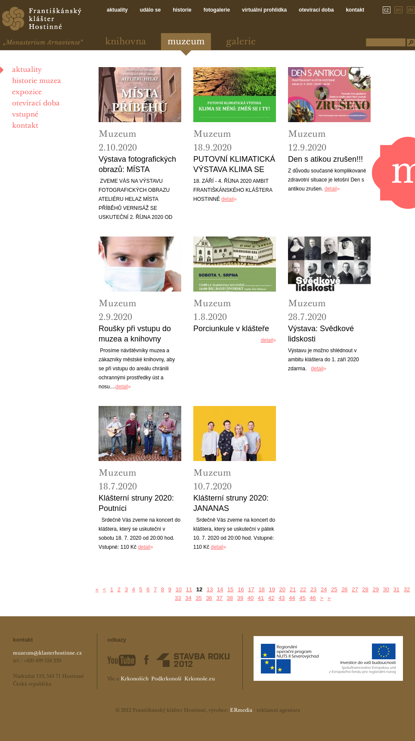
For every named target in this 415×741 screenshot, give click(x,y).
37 (219, 598)
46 (313, 598)
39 (240, 598)
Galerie (241, 42)
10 (179, 589)
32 (407, 589)
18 (261, 589)
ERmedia (241, 710)
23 (313, 589)
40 (251, 598)
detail (227, 199)
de (411, 10)
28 (365, 589)
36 (209, 598)
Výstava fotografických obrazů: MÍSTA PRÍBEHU (137, 165)
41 (261, 598)
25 (334, 589)
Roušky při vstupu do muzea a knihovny (135, 333)
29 (375, 589)
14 (220, 589)
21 (293, 589)
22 (303, 589)
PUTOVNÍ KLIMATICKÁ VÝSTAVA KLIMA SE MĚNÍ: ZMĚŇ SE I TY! (234, 165)
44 (292, 598)
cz (386, 10)
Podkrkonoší (166, 679)
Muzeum (185, 42)
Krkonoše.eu (199, 679)
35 (198, 598)
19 (272, 589)
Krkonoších (135, 679)
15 (230, 589)
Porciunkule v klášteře (231, 328)
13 (210, 589)
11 (189, 589)
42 (271, 598)
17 (251, 589)
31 (396, 589)
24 (324, 589)
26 (344, 589)
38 (230, 598)
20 (282, 589)
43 (282, 598)
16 (241, 589)
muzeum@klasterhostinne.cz (47, 653)
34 (188, 598)
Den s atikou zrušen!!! (325, 159)
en (398, 10)
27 (355, 589)
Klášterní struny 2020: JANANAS (231, 503)
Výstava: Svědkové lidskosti (321, 333)
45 (302, 598)
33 (178, 598)
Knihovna (125, 42)
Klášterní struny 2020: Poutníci (136, 503)
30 (386, 589)
